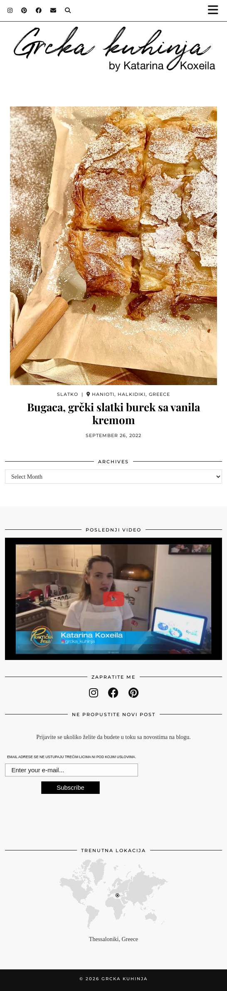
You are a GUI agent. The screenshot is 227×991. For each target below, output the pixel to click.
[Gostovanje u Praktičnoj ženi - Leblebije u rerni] (113, 599)
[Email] (53, 10)
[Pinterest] (24, 10)
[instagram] (93, 693)
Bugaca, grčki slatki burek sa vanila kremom (113, 413)
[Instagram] (10, 10)
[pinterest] (133, 693)
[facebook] (113, 693)
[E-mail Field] (71, 770)
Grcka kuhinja (124, 978)
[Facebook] (39, 10)
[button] (216, 10)
